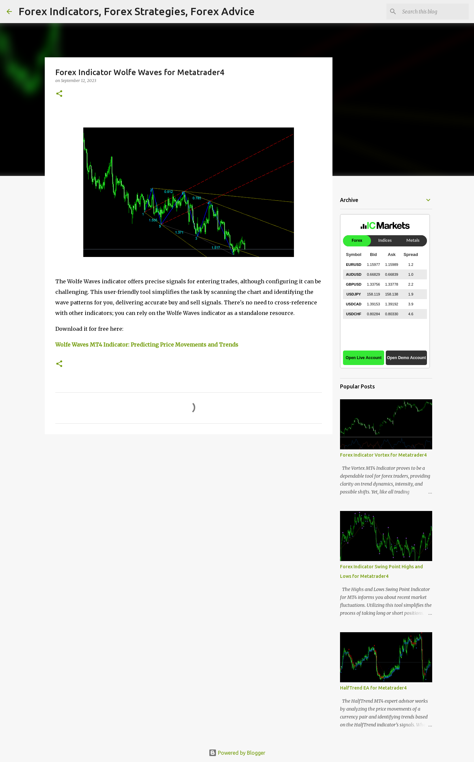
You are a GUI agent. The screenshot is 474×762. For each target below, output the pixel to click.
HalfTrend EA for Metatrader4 (373, 688)
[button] (59, 94)
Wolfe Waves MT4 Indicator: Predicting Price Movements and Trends (146, 344)
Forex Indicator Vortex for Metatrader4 (383, 455)
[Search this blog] (434, 11)
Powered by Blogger (237, 753)
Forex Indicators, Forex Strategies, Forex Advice (136, 11)
